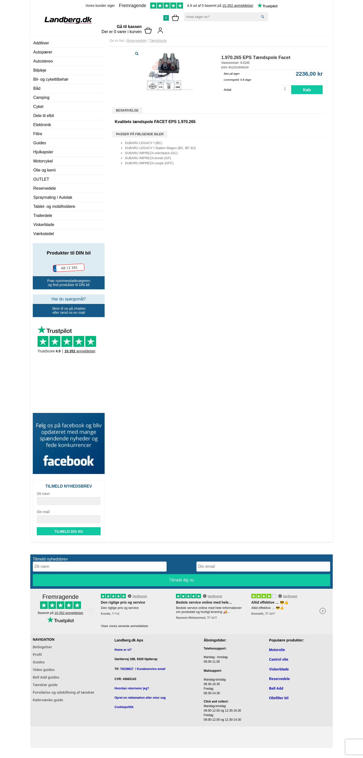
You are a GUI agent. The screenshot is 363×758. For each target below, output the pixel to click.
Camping (41, 97)
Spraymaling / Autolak (52, 197)
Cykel (38, 106)
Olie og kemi (44, 170)
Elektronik (42, 125)
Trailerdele (42, 215)
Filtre (37, 134)
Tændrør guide (45, 685)
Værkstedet (43, 234)
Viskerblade (43, 224)
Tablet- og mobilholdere (54, 206)
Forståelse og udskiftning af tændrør (63, 692)
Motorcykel (43, 161)
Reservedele (44, 188)
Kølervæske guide (48, 700)
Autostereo (43, 61)
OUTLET (41, 179)
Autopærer (42, 52)
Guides (39, 143)
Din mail (43, 512)
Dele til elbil (43, 116)
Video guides (44, 670)
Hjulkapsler (43, 152)
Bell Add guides (46, 677)
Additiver (41, 43)
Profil (37, 655)
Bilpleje (39, 70)
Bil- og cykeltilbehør (51, 79)
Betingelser (42, 647)
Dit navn (43, 494)
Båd (36, 88)
